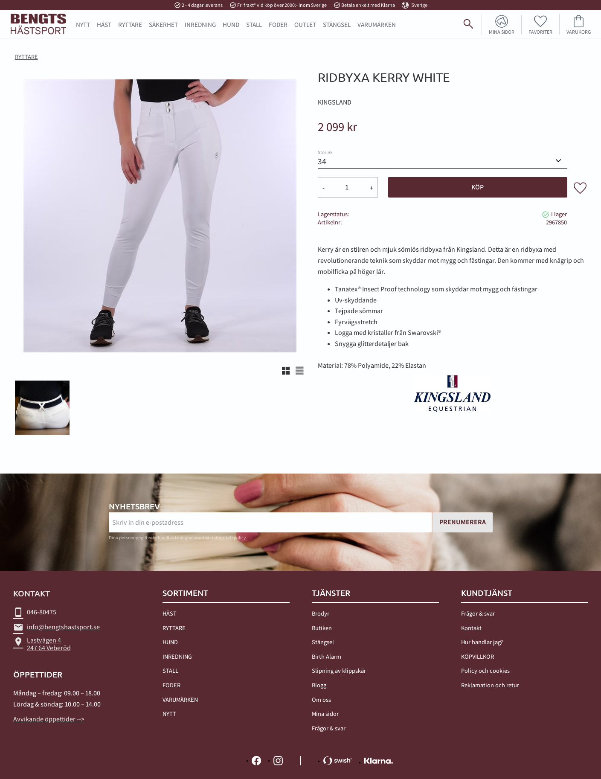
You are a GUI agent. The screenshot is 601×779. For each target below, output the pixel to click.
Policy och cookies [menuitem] (485, 671)
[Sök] (591, 27)
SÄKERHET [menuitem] (163, 24)
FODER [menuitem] (278, 24)
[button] (541, 24)
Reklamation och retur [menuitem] (490, 685)
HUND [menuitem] (231, 24)
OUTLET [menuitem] (305, 24)
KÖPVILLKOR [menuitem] (477, 656)
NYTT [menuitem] (83, 24)
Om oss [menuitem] (321, 699)
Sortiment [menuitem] (185, 593)
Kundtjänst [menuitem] (486, 593)
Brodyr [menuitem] (320, 613)
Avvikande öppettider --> (48, 719)
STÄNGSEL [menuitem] (337, 24)
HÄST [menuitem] (104, 24)
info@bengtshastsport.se (56, 627)
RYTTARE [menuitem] (130, 24)
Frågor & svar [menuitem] (329, 728)
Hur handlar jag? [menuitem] (482, 642)
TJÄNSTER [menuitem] (331, 593)
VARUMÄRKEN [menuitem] (180, 699)
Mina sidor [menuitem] (501, 32)
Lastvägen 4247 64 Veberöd (42, 644)
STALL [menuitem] (254, 24)
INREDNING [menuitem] (200, 24)
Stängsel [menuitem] (323, 642)
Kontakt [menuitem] (471, 628)
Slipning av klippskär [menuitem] (339, 671)
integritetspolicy (229, 538)
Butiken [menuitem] (322, 628)
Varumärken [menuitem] (376, 24)
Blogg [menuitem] (319, 685)
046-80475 (34, 612)
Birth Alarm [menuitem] (326, 656)
